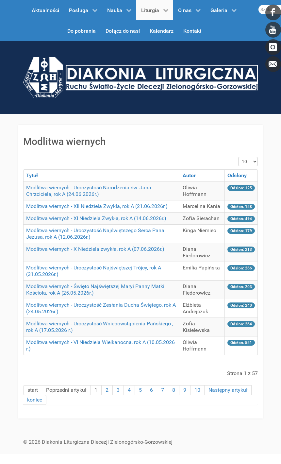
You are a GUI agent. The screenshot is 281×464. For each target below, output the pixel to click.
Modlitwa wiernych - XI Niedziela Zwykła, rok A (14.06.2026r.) (96, 218)
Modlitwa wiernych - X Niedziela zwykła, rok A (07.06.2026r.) (95, 249)
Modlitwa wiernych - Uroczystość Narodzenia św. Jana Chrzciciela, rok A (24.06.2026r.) (88, 190)
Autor (189, 175)
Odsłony (237, 175)
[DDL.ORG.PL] (140, 77)
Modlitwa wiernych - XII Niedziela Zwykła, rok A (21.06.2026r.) (97, 206)
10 (197, 390)
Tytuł (32, 175)
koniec (34, 400)
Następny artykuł (227, 390)
